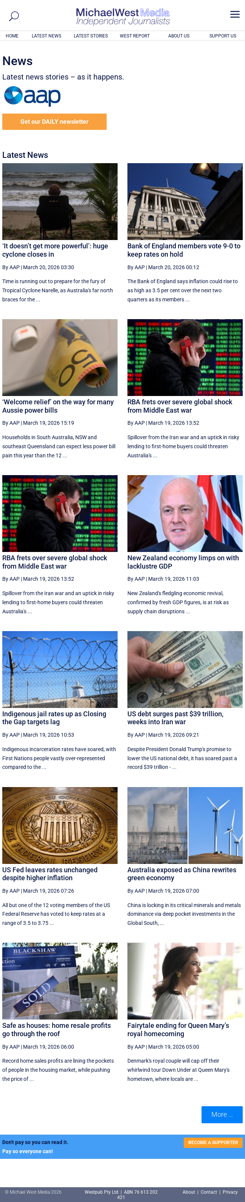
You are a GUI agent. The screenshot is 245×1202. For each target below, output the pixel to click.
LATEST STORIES (91, 36)
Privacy (230, 1192)
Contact (209, 1192)
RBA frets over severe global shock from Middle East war (179, 406)
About (189, 1192)
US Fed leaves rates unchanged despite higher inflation (50, 874)
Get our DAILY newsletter (54, 121)
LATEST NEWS (46, 36)
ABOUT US (178, 36)
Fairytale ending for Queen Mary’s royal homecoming (178, 1029)
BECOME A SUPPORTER (213, 1142)
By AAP (11, 267)
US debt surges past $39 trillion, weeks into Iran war (175, 718)
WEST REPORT (135, 36)
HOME (12, 36)
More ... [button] (222, 1114)
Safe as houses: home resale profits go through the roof (56, 1029)
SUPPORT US (222, 36)
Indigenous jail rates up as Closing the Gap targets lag (54, 718)
